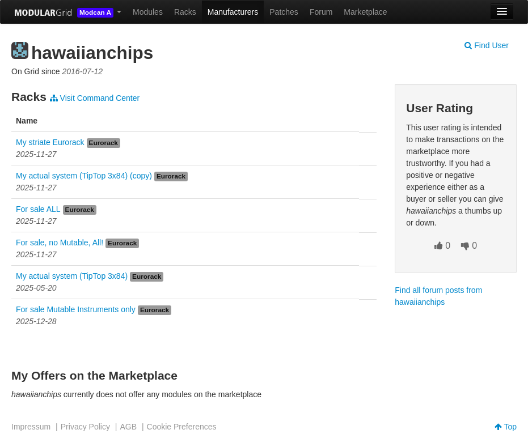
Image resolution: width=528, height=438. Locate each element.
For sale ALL (38, 209)
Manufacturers (233, 11)
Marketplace (365, 11)
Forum (321, 11)
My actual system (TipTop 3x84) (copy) (84, 175)
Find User (486, 45)
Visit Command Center (95, 98)
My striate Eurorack (50, 142)
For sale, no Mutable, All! (59, 242)
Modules (148, 11)
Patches (283, 11)
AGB (128, 426)
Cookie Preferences (182, 426)
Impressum (30, 426)
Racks (185, 11)
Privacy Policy (85, 426)
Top (506, 426)
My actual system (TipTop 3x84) (72, 275)
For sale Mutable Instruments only (76, 309)
